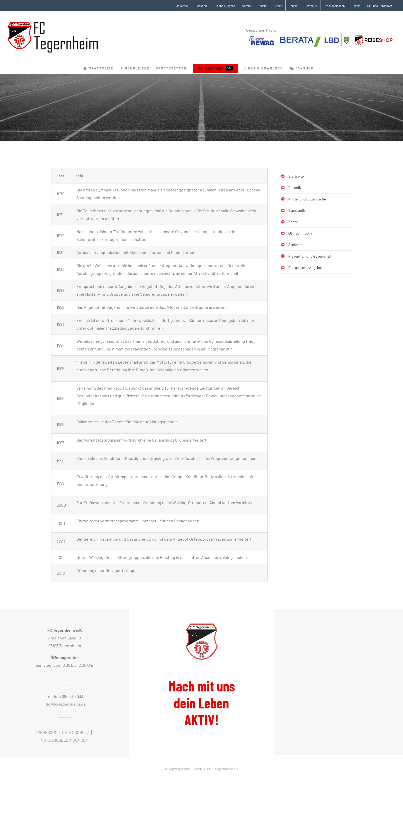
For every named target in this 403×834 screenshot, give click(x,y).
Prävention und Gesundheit (310, 256)
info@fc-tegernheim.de (64, 703)
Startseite (296, 176)
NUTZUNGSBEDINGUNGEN (64, 740)
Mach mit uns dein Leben (201, 703)
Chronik (294, 187)
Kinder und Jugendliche (307, 199)
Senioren (295, 244)
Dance (293, 222)
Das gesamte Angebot (305, 267)
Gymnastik (296, 210)
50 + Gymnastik (300, 233)
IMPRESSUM (47, 732)
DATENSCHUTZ (75, 732)
